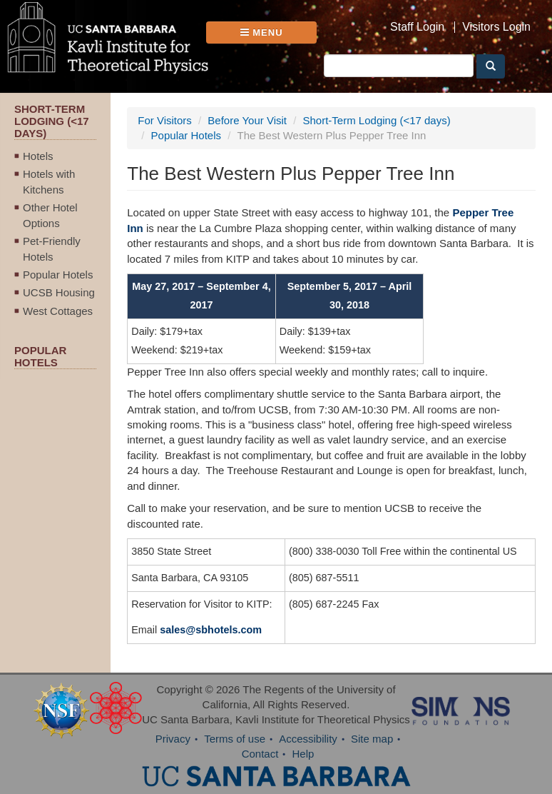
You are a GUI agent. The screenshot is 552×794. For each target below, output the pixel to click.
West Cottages (58, 311)
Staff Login (417, 27)
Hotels (38, 156)
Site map (372, 739)
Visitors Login (496, 27)
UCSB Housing (59, 292)
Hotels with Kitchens (49, 181)
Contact (260, 754)
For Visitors (165, 120)
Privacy (172, 739)
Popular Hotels (58, 274)
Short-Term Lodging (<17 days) (377, 120)
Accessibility (308, 739)
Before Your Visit (247, 120)
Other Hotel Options (50, 214)
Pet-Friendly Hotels (52, 248)
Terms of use (234, 739)
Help (303, 754)
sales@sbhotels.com (211, 629)
